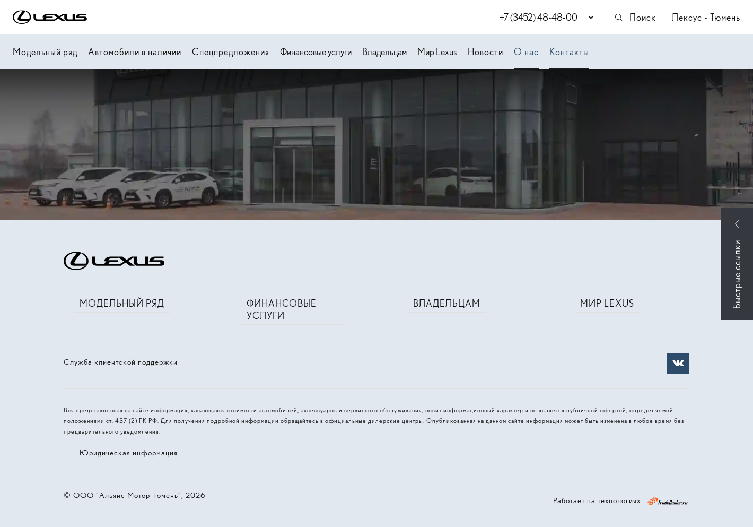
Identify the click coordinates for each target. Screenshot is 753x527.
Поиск (635, 17)
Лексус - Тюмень (706, 17)
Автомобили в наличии (134, 51)
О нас (526, 51)
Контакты (569, 51)
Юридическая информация (129, 452)
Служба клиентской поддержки (121, 362)
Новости (485, 51)
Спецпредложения (230, 51)
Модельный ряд (45, 51)
